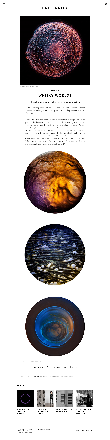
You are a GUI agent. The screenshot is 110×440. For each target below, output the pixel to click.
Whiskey (71, 376)
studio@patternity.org (44, 429)
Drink (41, 376)
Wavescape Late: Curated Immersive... (83, 411)
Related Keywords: (33, 376)
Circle (61, 376)
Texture (66, 376)
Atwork (39, 435)
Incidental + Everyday (53, 376)
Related (20, 385)
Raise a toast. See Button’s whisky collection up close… (55, 367)
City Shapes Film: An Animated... (64, 410)
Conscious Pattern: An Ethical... (42, 411)
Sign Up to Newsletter (85, 430)
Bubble (45, 376)
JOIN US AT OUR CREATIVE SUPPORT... (24, 411)
